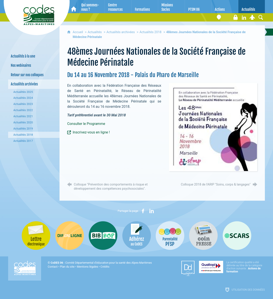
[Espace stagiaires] (235, 17)
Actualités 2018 (150, 32)
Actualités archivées (121, 32)
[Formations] (145, 6)
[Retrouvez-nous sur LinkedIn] (244, 17)
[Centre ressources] (118, 6)
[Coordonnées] (219, 17)
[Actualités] (251, 6)
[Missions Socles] (171, 6)
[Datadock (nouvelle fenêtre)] (188, 268)
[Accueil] (74, 6)
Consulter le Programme (86, 124)
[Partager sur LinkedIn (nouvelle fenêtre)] (151, 211)
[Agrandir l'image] (213, 127)
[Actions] (225, 6)
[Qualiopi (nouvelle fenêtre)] (232, 267)
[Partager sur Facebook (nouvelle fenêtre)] (143, 211)
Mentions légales (87, 266)
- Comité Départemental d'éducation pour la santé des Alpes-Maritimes (101, 262)
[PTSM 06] (198, 6)
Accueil (78, 32)
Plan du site (67, 266)
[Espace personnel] (252, 17)
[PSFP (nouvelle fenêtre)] (170, 235)
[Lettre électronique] (227, 17)
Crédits (105, 266)
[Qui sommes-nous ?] (91, 6)
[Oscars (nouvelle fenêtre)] (237, 235)
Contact (53, 266)
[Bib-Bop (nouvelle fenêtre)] (103, 235)
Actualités (95, 32)
